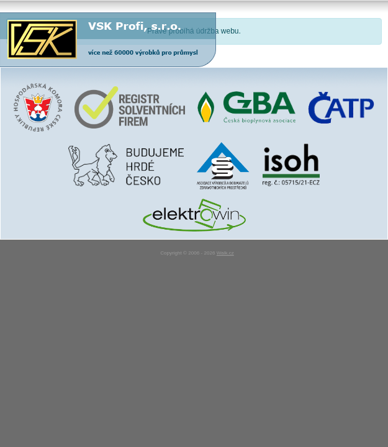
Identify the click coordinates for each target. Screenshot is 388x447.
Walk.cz (225, 253)
